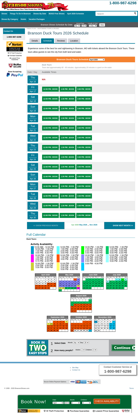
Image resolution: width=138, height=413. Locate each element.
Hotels (23, 19)
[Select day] (84, 26)
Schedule (47, 41)
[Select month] (77, 26)
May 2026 (83, 225)
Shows (4, 14)
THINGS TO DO (31, 28)
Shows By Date (39, 14)
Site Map (75, 367)
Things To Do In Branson (20, 14)
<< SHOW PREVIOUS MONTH (45, 226)
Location (74, 41)
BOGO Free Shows (56, 14)
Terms (131, 388)
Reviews (61, 41)
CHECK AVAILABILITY (107, 401)
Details (35, 41)
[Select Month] (76, 342)
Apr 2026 (75, 225)
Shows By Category (9, 19)
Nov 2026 (93, 225)
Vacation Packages (37, 19)
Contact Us (76, 370)
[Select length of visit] (93, 26)
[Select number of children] (95, 350)
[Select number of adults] (83, 350)
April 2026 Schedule (75, 14)
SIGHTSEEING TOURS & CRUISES (48, 28)
